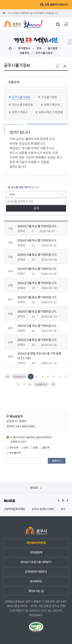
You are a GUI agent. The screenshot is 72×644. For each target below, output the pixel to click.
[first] (7, 376)
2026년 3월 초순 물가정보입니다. (37, 311)
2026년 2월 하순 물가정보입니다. (37, 325)
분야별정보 (24, 48)
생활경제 (24, 53)
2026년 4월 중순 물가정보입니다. (37, 254)
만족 (24, 448)
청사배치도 (36, 581)
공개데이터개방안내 (36, 571)
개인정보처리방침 (36, 543)
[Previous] (19, 376)
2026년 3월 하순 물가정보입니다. (37, 283)
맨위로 (36, 487)
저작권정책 (36, 552)
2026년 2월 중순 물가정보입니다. (37, 339)
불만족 (44, 448)
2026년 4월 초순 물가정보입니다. (37, 268)
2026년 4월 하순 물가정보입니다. (37, 240)
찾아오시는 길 (36, 591)
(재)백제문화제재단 (14, 509)
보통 (33, 448)
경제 (38, 48)
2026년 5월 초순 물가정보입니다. (37, 226)
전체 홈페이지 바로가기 (54, 4)
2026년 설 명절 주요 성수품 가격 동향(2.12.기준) (39, 355)
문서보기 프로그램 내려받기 (36, 562)
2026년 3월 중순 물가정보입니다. (37, 297)
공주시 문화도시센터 (43, 509)
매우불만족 (13, 453)
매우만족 (12, 448)
